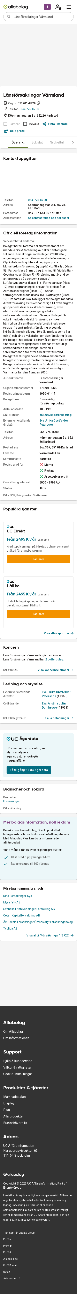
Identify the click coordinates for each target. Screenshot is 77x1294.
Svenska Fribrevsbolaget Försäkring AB (29, 909)
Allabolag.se (10, 1259)
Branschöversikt (15, 1123)
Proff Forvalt (10, 1265)
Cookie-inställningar (17, 1074)
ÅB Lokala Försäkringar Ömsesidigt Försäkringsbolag (38, 922)
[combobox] (42, 16)
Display (8, 1103)
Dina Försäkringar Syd (17, 896)
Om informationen (16, 1038)
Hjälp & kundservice (17, 1061)
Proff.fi (7, 1252)
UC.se (6, 1272)
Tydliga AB (10, 928)
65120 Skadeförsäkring (55, 414)
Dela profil (14, 131)
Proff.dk (7, 1245)
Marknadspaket (14, 1097)
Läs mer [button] (38, 559)
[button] (47, 7)
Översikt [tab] (18, 142)
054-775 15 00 (29, 109)
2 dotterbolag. (54, 659)
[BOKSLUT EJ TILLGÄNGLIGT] (10, 124)
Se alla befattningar (58, 718)
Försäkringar (11, 801)
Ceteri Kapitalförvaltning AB (21, 915)
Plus (6, 1110)
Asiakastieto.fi (11, 1278)
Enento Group (12, 1187)
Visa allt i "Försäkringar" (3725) (50, 935)
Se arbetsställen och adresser (48, 218)
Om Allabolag (13, 1031)
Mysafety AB (12, 902)
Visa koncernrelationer (56, 670)
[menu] (69, 7)
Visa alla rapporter (59, 633)
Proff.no (7, 1239)
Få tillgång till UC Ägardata (29, 770)
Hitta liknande (55, 124)
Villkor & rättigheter (17, 1067)
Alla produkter (13, 1116)
